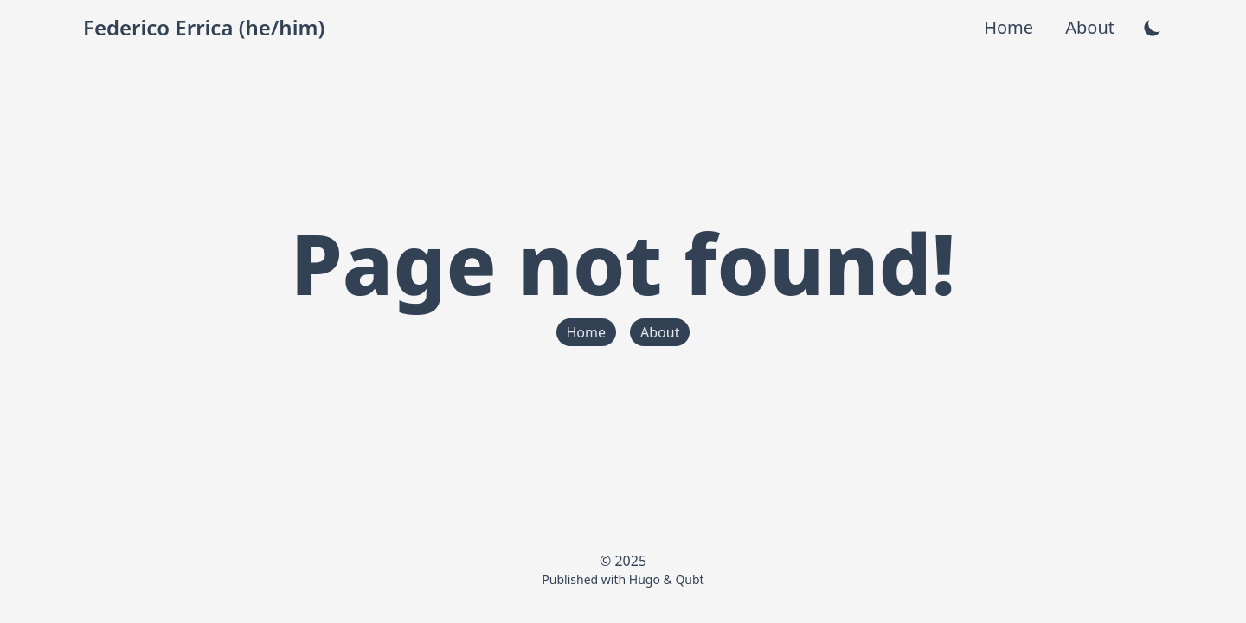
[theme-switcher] (1152, 28)
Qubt (689, 579)
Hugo (644, 579)
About (1089, 27)
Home (1010, 27)
